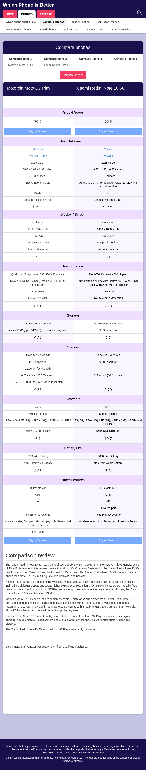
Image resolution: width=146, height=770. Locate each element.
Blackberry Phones (123, 29)
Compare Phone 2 (55, 58)
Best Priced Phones (107, 21)
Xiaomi (108, 149)
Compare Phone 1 (20, 58)
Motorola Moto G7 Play (28, 88)
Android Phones (47, 29)
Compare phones (53, 21)
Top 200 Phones (79, 21)
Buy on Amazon (38, 131)
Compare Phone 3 (90, 58)
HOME (10, 14)
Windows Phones (95, 29)
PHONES (27, 14)
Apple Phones (71, 29)
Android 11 (108, 156)
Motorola (38, 149)
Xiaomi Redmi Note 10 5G (100, 88)
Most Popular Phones (19, 29)
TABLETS (46, 14)
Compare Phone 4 (125, 58)
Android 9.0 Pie (38, 156)
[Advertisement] (73, 684)
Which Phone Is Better (28, 5)
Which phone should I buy (21, 21)
